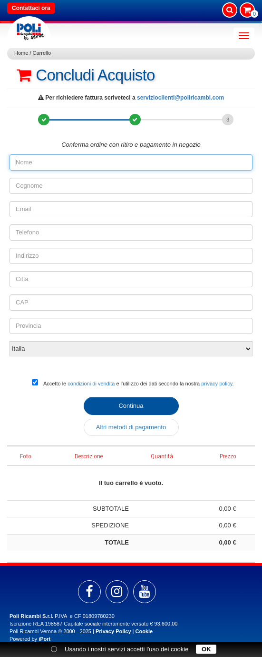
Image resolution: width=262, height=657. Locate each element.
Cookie (144, 631)
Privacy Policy (113, 631)
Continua (130, 405)
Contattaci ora (31, 8)
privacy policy (216, 383)
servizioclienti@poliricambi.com (180, 97)
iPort (44, 639)
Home (21, 53)
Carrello (42, 53)
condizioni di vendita (91, 383)
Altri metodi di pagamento (131, 427)
